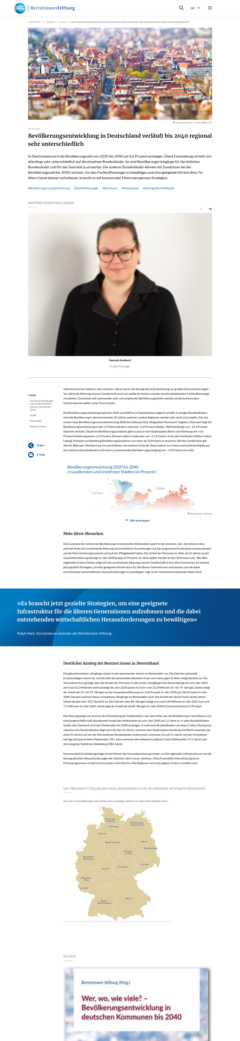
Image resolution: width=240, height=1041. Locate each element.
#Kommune (110, 188)
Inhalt (33, 395)
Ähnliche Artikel (38, 426)
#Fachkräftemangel (86, 188)
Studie (33, 415)
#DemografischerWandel (158, 188)
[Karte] (117, 866)
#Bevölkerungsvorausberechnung (49, 188)
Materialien (36, 420)
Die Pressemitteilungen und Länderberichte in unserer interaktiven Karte (42, 405)
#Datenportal (130, 188)
